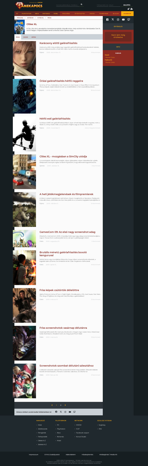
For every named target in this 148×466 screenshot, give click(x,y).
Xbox (37, 13)
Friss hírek (66, 13)
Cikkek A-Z (42, 441)
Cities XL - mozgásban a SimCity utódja (63, 156)
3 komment (96, 166)
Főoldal (20, 18)
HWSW (79, 425)
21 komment (95, 375)
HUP (78, 429)
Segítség (102, 425)
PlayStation (26, 13)
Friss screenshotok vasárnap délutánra (63, 327)
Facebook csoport (82, 433)
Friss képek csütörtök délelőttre (59, 290)
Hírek (40, 425)
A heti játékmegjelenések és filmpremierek (66, 194)
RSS (100, 429)
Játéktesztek (80, 13)
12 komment (95, 299)
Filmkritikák (103, 13)
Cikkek (25, 37)
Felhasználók (42, 437)
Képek (34, 37)
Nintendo (46, 13)
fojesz (42, 52)
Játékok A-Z (42, 444)
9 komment (96, 241)
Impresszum (33, 455)
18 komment (95, 90)
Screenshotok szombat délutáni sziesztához (67, 365)
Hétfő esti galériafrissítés (55, 118)
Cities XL (40, 18)
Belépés (126, 5)
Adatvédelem (71, 455)
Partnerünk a (35, 2)
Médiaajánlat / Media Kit (108, 455)
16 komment (95, 52)
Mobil (56, 13)
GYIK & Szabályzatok (52, 455)
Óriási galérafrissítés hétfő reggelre (61, 81)
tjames (42, 166)
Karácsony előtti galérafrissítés (58, 43)
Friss (18, 37)
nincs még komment (92, 128)
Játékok (30, 18)
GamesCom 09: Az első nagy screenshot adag (67, 232)
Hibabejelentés (87, 455)
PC (17, 13)
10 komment (95, 203)
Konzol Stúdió (81, 437)
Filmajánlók (42, 433)
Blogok (116, 13)
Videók (92, 13)
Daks (41, 241)
